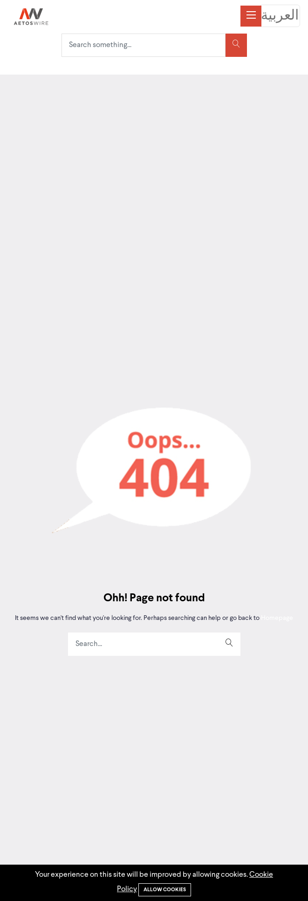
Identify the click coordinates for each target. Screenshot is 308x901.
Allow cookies (165, 889)
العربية (280, 16)
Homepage (276, 618)
